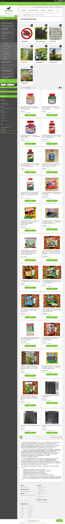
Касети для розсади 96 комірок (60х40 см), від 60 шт (30, 426)
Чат (59, 520)
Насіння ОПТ (5, 48)
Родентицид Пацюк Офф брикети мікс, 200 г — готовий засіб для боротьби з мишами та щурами (51, 338)
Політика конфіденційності (41, 522)
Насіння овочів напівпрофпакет (5, 29)
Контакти (50, 10)
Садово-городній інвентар (7, 73)
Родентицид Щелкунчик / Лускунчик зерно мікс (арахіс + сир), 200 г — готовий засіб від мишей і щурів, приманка (51, 367)
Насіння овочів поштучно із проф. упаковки (7, 33)
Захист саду (5, 51)
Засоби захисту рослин (6, 23)
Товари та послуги (27, 14)
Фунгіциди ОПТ (6, 56)
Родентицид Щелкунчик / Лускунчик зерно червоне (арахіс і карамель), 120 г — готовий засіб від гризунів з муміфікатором (30, 222)
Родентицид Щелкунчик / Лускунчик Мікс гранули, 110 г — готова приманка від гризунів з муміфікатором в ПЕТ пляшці (30, 193)
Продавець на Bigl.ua (32, 521)
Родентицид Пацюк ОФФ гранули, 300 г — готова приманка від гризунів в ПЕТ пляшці (30, 281)
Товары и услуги (4, 20)
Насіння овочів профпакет (7, 25)
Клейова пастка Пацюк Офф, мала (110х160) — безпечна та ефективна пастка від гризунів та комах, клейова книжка (29, 397)
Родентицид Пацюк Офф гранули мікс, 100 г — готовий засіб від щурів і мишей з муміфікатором (30, 310)
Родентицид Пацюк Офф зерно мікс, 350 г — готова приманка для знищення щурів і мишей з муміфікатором (51, 281)
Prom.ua (38, 520)
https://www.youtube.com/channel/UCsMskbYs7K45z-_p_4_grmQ (8, 133)
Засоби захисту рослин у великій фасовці (7, 77)
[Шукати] (16, 16)
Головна (23, 10)
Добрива (3, 35)
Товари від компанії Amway (7, 65)
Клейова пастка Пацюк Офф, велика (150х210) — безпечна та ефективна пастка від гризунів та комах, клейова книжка (29, 367)
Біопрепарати (5, 38)
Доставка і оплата (33, 10)
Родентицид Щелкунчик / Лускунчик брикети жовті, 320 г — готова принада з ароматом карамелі (30, 108)
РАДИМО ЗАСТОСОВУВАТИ (52, 3)
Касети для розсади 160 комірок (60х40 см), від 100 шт (51, 396)
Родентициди (5, 43)
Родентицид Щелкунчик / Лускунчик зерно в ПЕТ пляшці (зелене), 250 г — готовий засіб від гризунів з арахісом (30, 165)
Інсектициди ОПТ (6, 53)
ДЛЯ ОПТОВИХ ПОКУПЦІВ (7, 41)
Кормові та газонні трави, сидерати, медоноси (7, 62)
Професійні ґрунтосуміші (7, 67)
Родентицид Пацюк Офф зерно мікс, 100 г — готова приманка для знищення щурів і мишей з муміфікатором (51, 310)
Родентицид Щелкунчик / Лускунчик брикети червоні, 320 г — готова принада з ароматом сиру (30, 136)
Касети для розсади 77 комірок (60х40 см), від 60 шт (51, 426)
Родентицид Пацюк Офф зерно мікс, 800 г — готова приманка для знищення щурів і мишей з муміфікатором (30, 338)
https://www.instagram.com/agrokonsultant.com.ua (8, 130)
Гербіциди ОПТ (6, 58)
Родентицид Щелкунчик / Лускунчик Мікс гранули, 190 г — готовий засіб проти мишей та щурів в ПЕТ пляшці (51, 165)
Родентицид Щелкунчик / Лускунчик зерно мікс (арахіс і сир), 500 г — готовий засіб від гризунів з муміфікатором (51, 222)
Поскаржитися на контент (30, 522)
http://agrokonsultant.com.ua (7, 125)
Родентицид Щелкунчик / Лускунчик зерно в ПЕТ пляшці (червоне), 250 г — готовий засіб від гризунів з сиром (51, 136)
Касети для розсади (7, 46)
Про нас (43, 10)
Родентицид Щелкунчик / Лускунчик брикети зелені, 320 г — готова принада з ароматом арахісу (51, 108)
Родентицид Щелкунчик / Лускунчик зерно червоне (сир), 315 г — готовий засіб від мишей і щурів (51, 193)
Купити (30, 115)
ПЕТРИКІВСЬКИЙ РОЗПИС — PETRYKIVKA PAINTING (7, 71)
